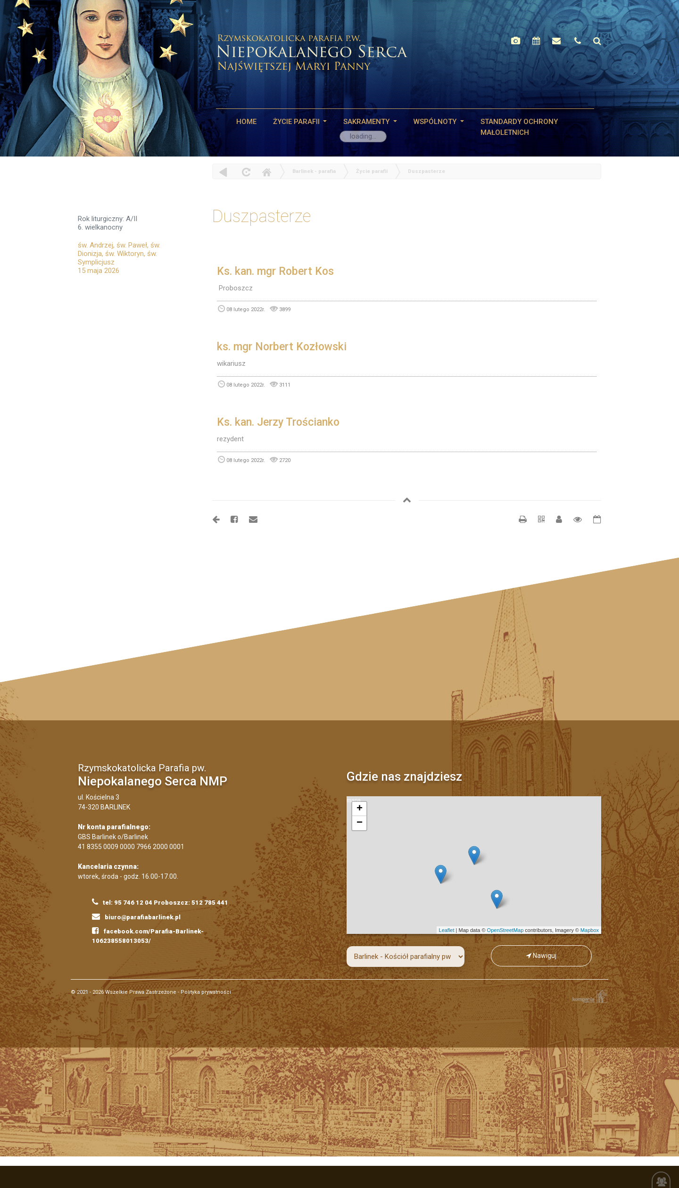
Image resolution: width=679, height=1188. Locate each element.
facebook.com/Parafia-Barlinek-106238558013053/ (148, 935)
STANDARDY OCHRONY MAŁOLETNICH (519, 127)
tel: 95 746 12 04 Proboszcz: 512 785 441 (160, 902)
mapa (473, 865)
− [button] (359, 823)
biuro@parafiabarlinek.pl (136, 916)
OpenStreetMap (505, 930)
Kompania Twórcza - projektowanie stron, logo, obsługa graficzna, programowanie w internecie (588, 996)
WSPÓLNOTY (436, 121)
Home (266, 172)
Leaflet (447, 930)
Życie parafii (297, 121)
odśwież (245, 172)
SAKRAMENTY (367, 121)
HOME (246, 121)
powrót (223, 172)
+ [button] (359, 809)
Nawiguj (541, 955)
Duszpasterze (426, 171)
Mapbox (589, 930)
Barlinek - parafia (314, 171)
